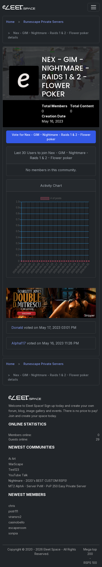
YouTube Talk (18, 475)
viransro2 (14, 517)
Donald (17, 327)
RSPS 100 (90, 562)
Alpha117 (18, 343)
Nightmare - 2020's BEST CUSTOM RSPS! (37, 480)
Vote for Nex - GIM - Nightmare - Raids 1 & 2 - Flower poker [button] (51, 137)
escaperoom (17, 528)
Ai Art (12, 458)
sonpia (13, 533)
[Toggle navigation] (93, 7)
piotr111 (13, 511)
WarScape (15, 464)
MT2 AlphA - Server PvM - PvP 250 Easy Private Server (47, 486)
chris (11, 506)
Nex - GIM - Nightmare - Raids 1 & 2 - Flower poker (65, 76)
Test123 (13, 469)
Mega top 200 (90, 552)
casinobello (16, 522)
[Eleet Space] (19, 7)
